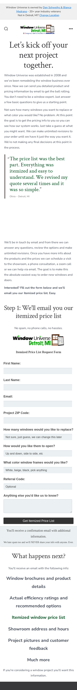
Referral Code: (14, 479)
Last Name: (11, 380)
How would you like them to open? (29, 446)
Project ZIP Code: (16, 413)
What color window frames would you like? (35, 462)
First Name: (12, 363)
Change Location (49, 15)
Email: (8, 396)
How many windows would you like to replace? (38, 429)
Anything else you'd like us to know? (30, 495)
